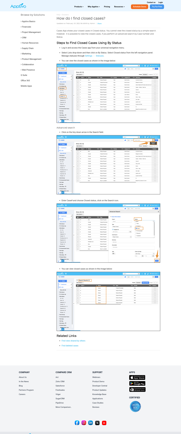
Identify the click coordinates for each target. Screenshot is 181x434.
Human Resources (29, 43)
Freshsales (60, 390)
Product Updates (99, 390)
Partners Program (26, 390)
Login (160, 2)
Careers (22, 394)
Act (57, 377)
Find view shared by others (73, 341)
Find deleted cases (70, 345)
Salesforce (60, 386)
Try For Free (157, 7)
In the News (24, 381)
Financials (26, 27)
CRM (23, 37)
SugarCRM (60, 398)
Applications (97, 398)
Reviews (95, 407)
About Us (23, 377)
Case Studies (97, 403)
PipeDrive (60, 403)
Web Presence (28, 70)
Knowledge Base (99, 394)
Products (79, 7)
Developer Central (99, 386)
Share (99, 23)
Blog (21, 386)
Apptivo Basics (28, 21)
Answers (65, 15)
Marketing (26, 53)
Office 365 (25, 80)
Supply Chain (27, 48)
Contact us (151, 2)
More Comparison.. (64, 407)
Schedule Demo (139, 7)
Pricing (107, 7)
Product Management (31, 59)
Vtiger (58, 394)
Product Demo (98, 381)
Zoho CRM (60, 381)
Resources (119, 7)
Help (58, 15)
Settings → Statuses (94, 56)
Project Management (31, 32)
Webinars (96, 377)
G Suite (24, 75)
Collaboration (27, 64)
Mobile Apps (26, 86)
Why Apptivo (94, 7)
